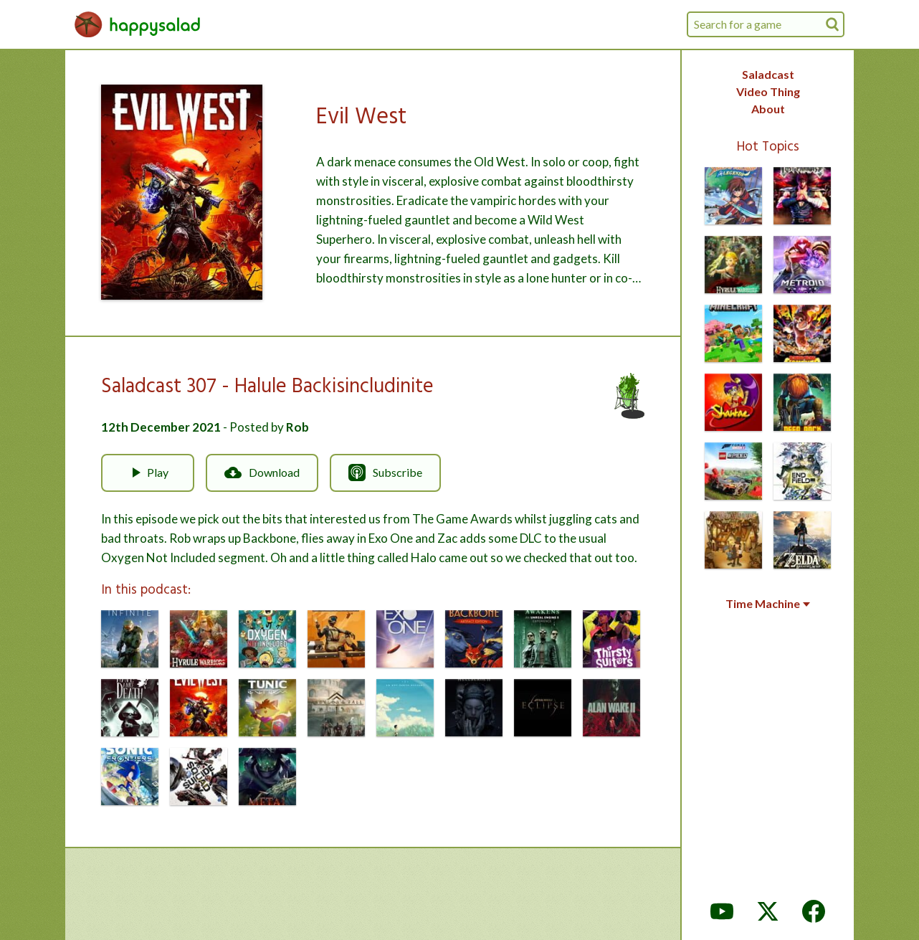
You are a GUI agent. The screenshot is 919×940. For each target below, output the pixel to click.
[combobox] (765, 24)
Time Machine (767, 603)
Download (262, 472)
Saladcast (768, 74)
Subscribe (385, 472)
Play (147, 472)
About (768, 108)
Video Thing (768, 91)
